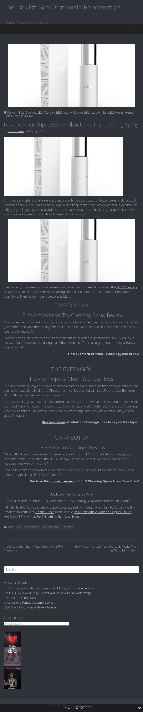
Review (8, 115)
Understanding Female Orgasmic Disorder (29, 602)
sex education (51, 527)
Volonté (125, 501)
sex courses (32, 527)
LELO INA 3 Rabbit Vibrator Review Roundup (30, 607)
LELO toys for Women (121, 112)
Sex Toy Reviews (23, 115)
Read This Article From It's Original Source (102, 512)
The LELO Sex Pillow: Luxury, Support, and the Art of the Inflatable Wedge (48, 593)
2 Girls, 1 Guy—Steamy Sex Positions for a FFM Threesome (33, 548)
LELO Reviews (46, 112)
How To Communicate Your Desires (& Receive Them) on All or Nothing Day (107, 548)
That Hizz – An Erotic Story (20, 597)
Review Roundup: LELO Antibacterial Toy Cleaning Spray (56, 501)
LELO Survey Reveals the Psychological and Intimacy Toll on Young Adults (48, 588)
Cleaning (31, 112)
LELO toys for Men (95, 112)
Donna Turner (16, 131)
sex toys (68, 527)
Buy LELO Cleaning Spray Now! (71, 494)
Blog (21, 112)
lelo (18, 527)
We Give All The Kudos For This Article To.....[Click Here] (41, 517)
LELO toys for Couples (69, 112)
